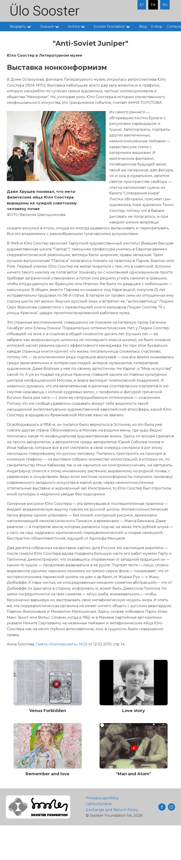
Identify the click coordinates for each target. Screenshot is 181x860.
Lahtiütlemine (99, 804)
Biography (23, 26)
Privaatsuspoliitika (102, 798)
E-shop (156, 26)
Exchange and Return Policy (112, 810)
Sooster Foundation (114, 26)
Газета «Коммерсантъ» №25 (62, 644)
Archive (78, 26)
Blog (143, 26)
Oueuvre (52, 26)
